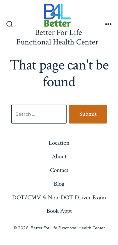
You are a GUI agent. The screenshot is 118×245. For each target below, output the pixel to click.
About (59, 156)
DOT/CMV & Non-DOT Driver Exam (59, 197)
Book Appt (59, 211)
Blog (59, 184)
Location (59, 143)
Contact (59, 170)
